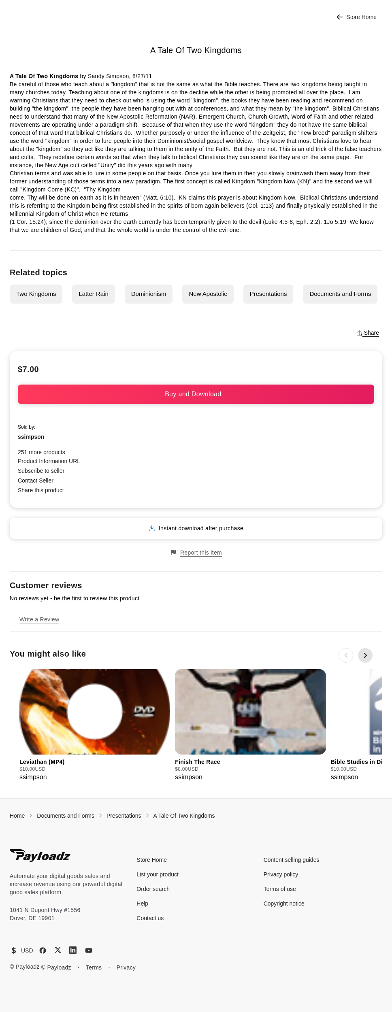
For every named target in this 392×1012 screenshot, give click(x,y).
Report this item (196, 552)
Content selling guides (292, 860)
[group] (94, 725)
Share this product (41, 490)
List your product (157, 874)
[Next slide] (365, 655)
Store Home (357, 17)
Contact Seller (35, 480)
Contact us (150, 918)
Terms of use (280, 889)
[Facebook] (43, 950)
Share (367, 333)
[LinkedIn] (73, 950)
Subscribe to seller (41, 471)
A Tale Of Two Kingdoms (184, 815)
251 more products (41, 452)
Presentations (268, 293)
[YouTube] (89, 950)
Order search (153, 889)
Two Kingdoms (36, 293)
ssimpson (31, 437)
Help (142, 903)
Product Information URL (49, 461)
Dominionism (148, 293)
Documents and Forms (340, 293)
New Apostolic (208, 293)
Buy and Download (196, 394)
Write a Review (39, 619)
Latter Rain (93, 293)
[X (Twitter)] (58, 949)
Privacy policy (281, 874)
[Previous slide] (346, 655)
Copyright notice (284, 903)
